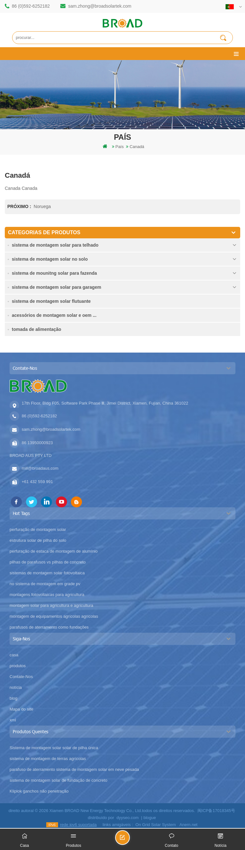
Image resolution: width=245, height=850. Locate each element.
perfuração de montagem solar (38, 529)
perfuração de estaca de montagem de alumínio (54, 551)
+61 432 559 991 (37, 481)
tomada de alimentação (36, 329)
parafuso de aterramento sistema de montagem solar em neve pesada (74, 769)
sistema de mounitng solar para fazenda (54, 273)
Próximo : (20, 206)
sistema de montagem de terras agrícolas (48, 758)
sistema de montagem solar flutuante (51, 301)
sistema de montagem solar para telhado (55, 245)
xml (13, 720)
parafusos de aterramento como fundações (49, 627)
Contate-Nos (21, 676)
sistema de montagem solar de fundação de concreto (58, 780)
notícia (16, 687)
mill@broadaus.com (40, 468)
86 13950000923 (37, 442)
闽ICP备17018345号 (216, 810)
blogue (150, 817)
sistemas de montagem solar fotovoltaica (47, 572)
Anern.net (188, 824)
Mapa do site (21, 709)
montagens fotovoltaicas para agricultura (47, 594)
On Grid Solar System (156, 824)
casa (14, 654)
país (119, 146)
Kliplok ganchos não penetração (39, 791)
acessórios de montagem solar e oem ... (54, 315)
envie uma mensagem (129, 840)
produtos (18, 665)
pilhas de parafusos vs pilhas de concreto (47, 562)
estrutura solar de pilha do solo (38, 540)
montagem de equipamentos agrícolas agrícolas (54, 616)
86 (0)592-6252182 (31, 6)
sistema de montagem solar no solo (50, 259)
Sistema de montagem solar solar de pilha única (54, 747)
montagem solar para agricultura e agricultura (51, 605)
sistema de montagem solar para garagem (56, 287)
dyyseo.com (127, 817)
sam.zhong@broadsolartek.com (99, 6)
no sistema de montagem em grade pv (45, 583)
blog (14, 698)
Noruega (42, 206)
